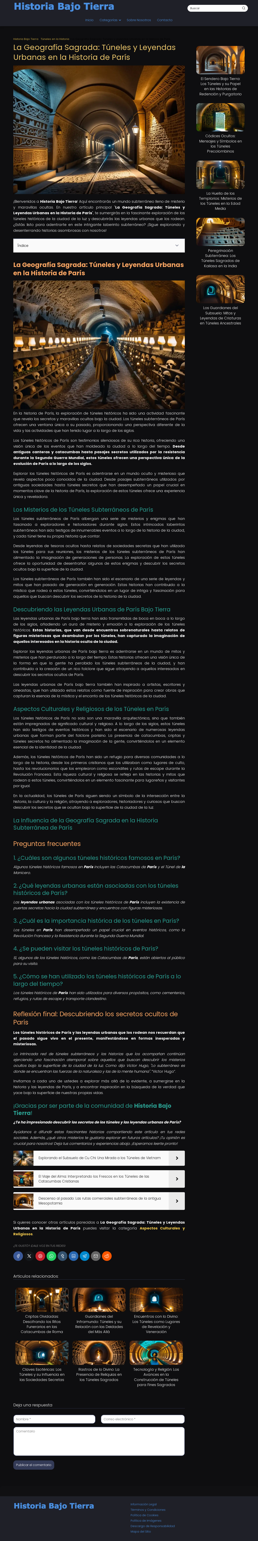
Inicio (89, 20)
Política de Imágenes (146, 1521)
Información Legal (144, 1504)
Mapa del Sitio (141, 1532)
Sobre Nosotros (139, 20)
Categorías (109, 20)
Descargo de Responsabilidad (153, 1526)
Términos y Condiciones (148, 1510)
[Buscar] (243, 8)
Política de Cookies (144, 1515)
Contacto (165, 20)
